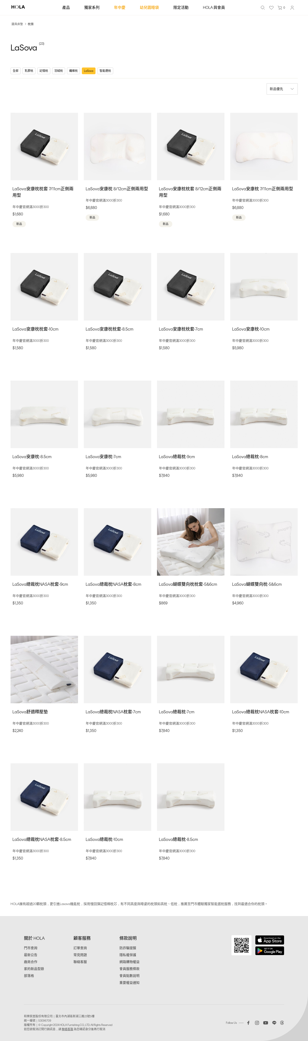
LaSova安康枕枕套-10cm (35, 329)
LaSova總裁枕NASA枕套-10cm (260, 712)
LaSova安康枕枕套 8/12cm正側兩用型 (190, 192)
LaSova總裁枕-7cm (176, 712)
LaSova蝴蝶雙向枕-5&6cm (257, 584)
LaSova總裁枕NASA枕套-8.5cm (41, 839)
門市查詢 (30, 948)
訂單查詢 (80, 948)
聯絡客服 (80, 962)
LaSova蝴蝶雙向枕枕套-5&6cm (188, 584)
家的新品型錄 (34, 969)
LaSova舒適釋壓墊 (30, 712)
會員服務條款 (129, 969)
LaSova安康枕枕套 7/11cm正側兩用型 (42, 192)
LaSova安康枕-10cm (250, 329)
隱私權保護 (127, 955)
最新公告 (30, 955)
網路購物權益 (129, 962)
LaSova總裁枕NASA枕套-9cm (40, 584)
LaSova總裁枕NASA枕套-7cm (113, 712)
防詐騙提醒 (127, 948)
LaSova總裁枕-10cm (104, 839)
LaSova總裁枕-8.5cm (178, 839)
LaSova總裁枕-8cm (250, 456)
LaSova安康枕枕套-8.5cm (109, 329)
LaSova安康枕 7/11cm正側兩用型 (262, 188)
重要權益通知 (129, 983)
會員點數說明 (129, 976)
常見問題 (80, 955)
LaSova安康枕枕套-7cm (181, 329)
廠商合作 (30, 962)
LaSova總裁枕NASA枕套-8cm (113, 584)
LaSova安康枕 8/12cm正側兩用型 (117, 188)
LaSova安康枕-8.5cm (31, 456)
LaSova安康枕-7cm (103, 456)
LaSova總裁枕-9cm (177, 456)
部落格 (29, 976)
